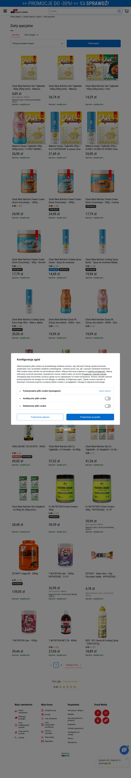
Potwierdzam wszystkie (90, 417)
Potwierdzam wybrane (40, 417)
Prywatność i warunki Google (94, 374)
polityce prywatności (96, 371)
